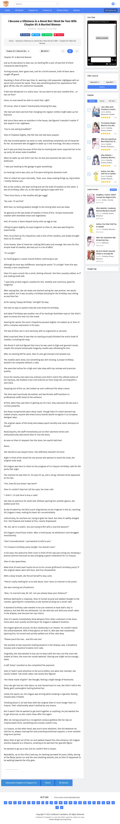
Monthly (92, 101)
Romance (99, 216)
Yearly (102, 101)
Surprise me (110, 10)
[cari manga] (57, 4)
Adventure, (105, 114)
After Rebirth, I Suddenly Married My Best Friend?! (108, 157)
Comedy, (109, 128)
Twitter (35, 35)
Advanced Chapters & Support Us (21, 783)
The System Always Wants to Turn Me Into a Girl (108, 125)
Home (48, 783)
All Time (112, 101)
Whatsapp (47, 35)
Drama (111, 213)
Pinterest (58, 35)
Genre (94, 82)
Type (109, 82)
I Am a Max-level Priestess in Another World (109, 109)
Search (102, 87)
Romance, (110, 147)
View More (113, 189)
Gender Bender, (106, 179)
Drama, (104, 130)
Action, (108, 112)
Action (104, 200)
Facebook (25, 35)
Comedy (110, 200)
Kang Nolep (66, 819)
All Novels (63, 783)
